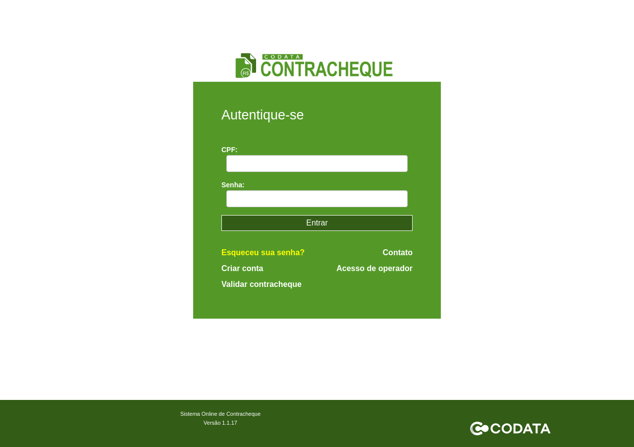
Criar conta (242, 268)
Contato (398, 253)
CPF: (229, 150)
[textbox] (317, 163)
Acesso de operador (374, 269)
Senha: (233, 185)
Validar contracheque (261, 284)
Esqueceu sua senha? (263, 252)
